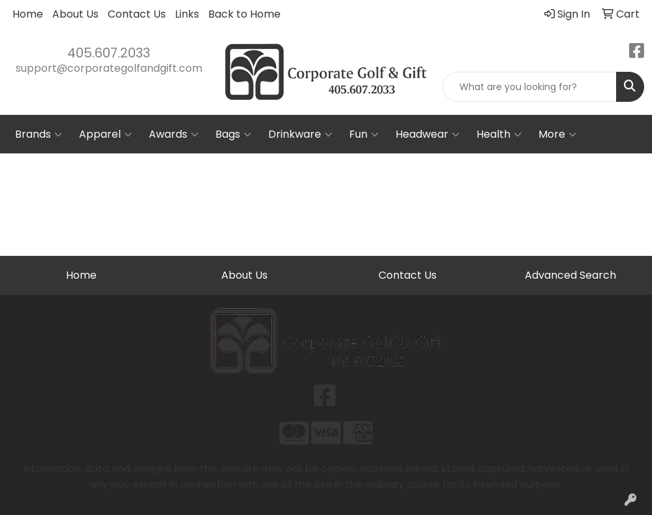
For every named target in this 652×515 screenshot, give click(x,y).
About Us (75, 14)
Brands (38, 134)
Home (27, 14)
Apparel (105, 134)
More (557, 134)
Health (498, 134)
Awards (173, 134)
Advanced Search (570, 275)
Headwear (427, 134)
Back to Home (244, 14)
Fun (364, 134)
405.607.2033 (108, 53)
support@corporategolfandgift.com (109, 68)
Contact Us (137, 14)
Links (187, 14)
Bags (233, 134)
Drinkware (300, 134)
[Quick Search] (529, 87)
